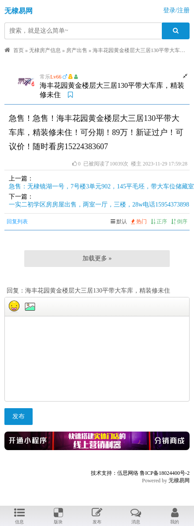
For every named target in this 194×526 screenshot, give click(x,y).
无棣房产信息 (45, 50)
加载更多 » (97, 258)
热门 (139, 221)
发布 (18, 416)
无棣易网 (18, 11)
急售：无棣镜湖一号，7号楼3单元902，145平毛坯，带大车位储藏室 (101, 186)
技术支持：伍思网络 (114, 473)
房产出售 (76, 50)
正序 (159, 221)
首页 (18, 50)
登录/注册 (176, 10)
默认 (119, 221)
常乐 (45, 77)
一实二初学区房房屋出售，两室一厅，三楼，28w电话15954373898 (99, 204)
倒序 (179, 221)
